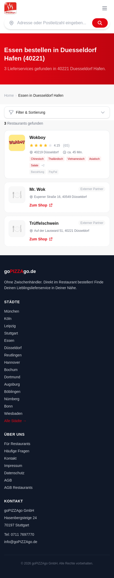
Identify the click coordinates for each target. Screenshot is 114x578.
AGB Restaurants (18, 487)
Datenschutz (14, 473)
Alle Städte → (15, 421)
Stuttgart (11, 333)
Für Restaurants (17, 444)
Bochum (10, 370)
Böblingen (12, 392)
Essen (9, 340)
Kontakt (10, 458)
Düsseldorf (13, 348)
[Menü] (104, 8)
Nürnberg (11, 399)
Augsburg (12, 384)
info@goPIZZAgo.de (20, 542)
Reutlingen (13, 355)
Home (9, 95)
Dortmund (12, 377)
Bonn (8, 406)
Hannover (12, 362)
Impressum (13, 466)
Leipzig (10, 326)
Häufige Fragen (16, 451)
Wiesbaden (13, 413)
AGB (8, 480)
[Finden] (100, 23)
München (11, 311)
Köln (7, 319)
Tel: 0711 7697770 (19, 534)
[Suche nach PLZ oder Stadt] (53, 23)
